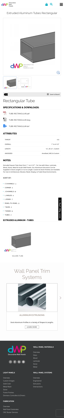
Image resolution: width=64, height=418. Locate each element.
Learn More (32, 327)
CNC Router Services (10, 412)
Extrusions (37, 384)
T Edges (9, 211)
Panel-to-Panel (12, 203)
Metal (35, 367)
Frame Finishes (8, 392)
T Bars (8, 207)
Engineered (37, 381)
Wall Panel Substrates (11, 409)
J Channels (10, 192)
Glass (35, 355)
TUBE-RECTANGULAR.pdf (16, 114)
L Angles (9, 195)
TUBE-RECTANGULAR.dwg (16, 120)
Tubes (8, 215)
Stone (35, 364)
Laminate (36, 361)
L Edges (9, 199)
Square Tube (17, 256)
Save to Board (53, 94)
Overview (36, 352)
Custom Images (8, 381)
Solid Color (7, 384)
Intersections (38, 387)
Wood (35, 358)
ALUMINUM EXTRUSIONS (31, 315)
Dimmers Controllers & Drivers (14, 395)
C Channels (11, 184)
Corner (9, 188)
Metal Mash (7, 387)
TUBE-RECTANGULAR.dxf (16, 126)
